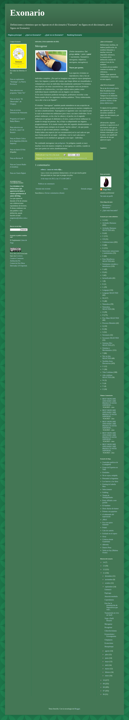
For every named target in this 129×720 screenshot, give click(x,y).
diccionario (111, 88)
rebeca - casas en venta (49, 169)
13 (104, 566)
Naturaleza (106, 304)
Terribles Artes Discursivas (107, 362)
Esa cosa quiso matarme (107, 524)
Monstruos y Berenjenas (106, 206)
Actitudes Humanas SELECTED (109, 229)
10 (104, 680)
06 (104, 694)
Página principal (15, 35)
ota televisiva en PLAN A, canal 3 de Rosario (17, 129)
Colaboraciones (107, 242)
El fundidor (106, 506)
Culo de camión (108, 531)
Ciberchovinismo (111, 631)
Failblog (105, 492)
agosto (107, 651)
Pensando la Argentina (110, 478)
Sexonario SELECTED (110, 338)
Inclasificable (107, 278)
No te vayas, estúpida (109, 475)
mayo (107, 662)
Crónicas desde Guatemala (107, 541)
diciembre (108, 576)
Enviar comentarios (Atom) (54, 193)
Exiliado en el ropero (109, 534)
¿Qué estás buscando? (110, 210)
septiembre (109, 587)
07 (104, 691)
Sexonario (106, 335)
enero (107, 676)
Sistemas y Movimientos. (107, 349)
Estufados (105, 472)
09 (104, 684)
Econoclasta (109, 643)
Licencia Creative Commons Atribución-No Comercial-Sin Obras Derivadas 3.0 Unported (18, 261)
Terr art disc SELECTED (106, 357)
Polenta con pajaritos (109, 511)
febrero (107, 672)
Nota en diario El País (17, 150)
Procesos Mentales (109, 323)
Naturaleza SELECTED (106, 308)
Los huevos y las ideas (110, 481)
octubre (108, 583)
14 (104, 562)
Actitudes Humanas (109, 223)
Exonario (27, 12)
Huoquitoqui (109, 647)
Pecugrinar (108, 627)
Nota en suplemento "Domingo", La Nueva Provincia (18, 81)
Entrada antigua (86, 189)
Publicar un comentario (46, 184)
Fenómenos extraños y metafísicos (74, 158)
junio (107, 658)
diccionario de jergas (107, 93)
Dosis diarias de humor (110, 509)
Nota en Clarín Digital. (18, 173)
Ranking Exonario (74, 35)
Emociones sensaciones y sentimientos (110, 252)
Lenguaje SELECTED (110, 293)
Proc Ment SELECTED (110, 318)
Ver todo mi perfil (106, 196)
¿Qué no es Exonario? (54, 35)
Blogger (77, 709)
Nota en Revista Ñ (16, 158)
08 (104, 687)
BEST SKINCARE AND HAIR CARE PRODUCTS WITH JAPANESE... (109, 402)
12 (104, 569)
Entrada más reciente (43, 189)
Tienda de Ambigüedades (107, 497)
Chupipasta (108, 640)
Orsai (104, 537)
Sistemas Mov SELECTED (107, 344)
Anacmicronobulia (111, 596)
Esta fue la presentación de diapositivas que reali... (111, 606)
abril (107, 665)
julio (107, 655)
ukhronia (105, 545)
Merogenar (108, 624)
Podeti (104, 528)
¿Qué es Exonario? (33, 35)
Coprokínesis (109, 600)
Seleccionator (107, 489)
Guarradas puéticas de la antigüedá (110, 463)
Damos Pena (106, 548)
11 (104, 573)
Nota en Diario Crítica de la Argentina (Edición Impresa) (18, 141)
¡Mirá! (104, 520)
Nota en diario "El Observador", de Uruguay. (16, 101)
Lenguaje (105, 290)
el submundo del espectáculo (108, 516)
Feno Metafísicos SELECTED (52, 158)
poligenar (61, 143)
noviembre (109, 580)
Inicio (66, 189)
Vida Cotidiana (107, 372)
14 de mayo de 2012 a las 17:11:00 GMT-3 (56, 179)
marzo (107, 669)
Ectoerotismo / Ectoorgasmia (110, 635)
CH (103, 239)
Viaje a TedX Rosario (109, 620)
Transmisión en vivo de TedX (112, 614)
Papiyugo (108, 593)
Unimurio (108, 590)
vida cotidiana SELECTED (107, 376)
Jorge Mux (107, 189)
